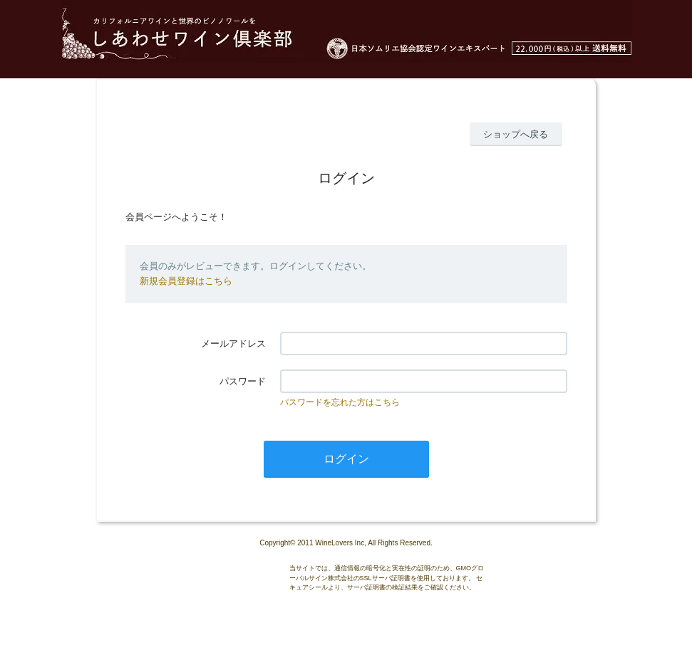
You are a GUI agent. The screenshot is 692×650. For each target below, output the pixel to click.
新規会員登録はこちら (186, 281)
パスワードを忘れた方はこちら (340, 402)
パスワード (243, 381)
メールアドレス (233, 343)
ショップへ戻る (515, 134)
